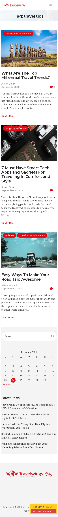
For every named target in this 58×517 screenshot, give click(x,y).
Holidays (9, 235)
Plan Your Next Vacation (43, 511)
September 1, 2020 (12, 288)
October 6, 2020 (10, 87)
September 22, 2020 (12, 190)
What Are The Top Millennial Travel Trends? (25, 75)
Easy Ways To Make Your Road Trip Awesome (25, 277)
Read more (7, 116)
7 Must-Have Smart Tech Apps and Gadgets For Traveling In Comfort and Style (25, 174)
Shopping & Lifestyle (15, 128)
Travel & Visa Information (18, 34)
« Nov (7, 384)
